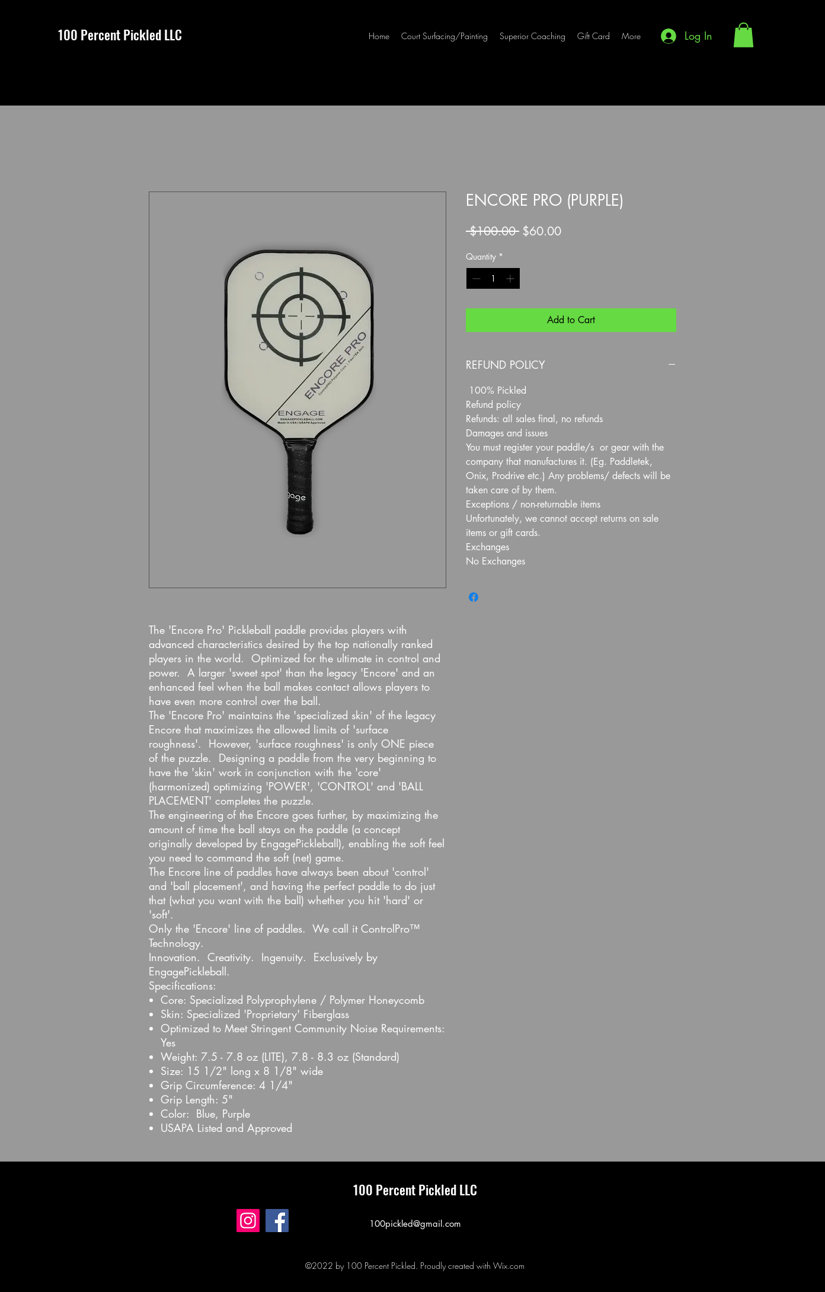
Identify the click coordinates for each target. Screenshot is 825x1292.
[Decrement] (475, 278)
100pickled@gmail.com (415, 1223)
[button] (743, 35)
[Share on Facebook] (473, 597)
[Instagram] (248, 1220)
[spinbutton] (493, 278)
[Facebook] (277, 1220)
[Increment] (511, 278)
